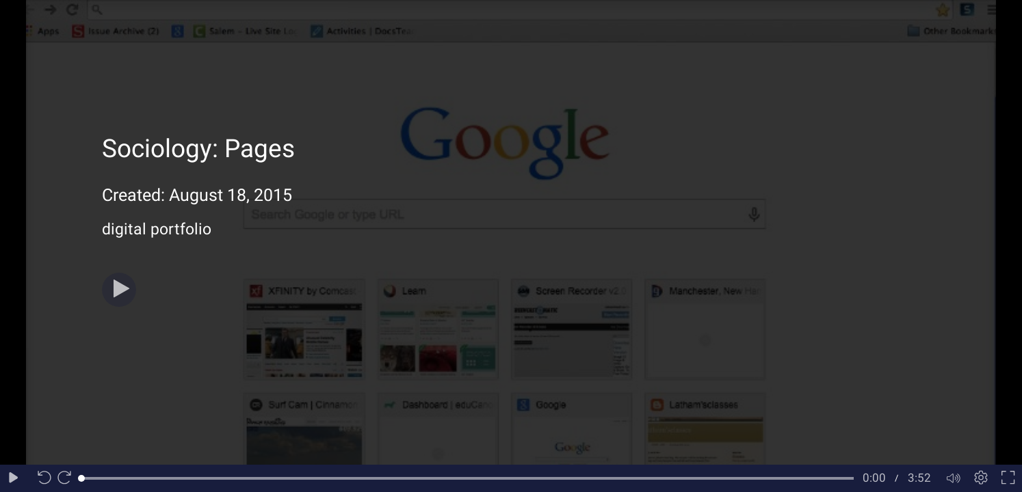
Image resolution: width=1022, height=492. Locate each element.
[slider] (467, 478)
